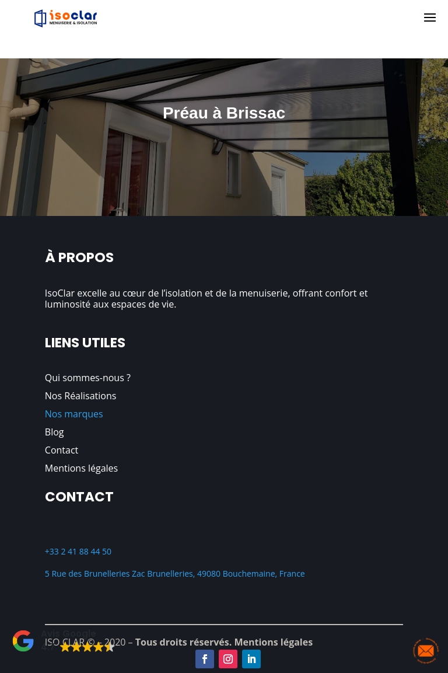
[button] (63, 641)
